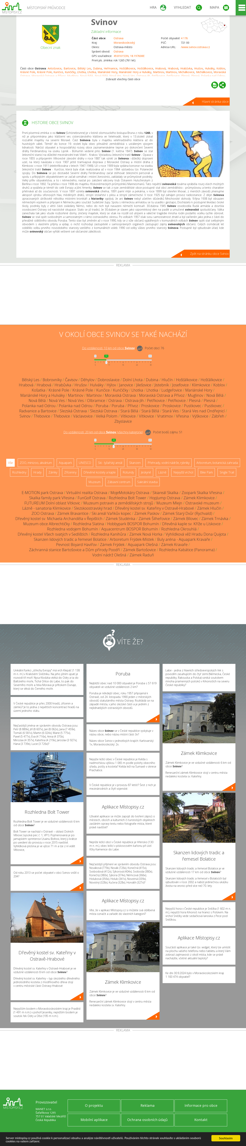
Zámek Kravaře (174, 544)
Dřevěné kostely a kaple (99, 472)
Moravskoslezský (124, 42)
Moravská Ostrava (120, 395)
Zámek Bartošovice (139, 549)
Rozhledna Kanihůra (108, 534)
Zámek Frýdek (112, 544)
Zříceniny (70, 472)
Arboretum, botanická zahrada (217, 463)
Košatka (38, 390)
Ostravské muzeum (202, 503)
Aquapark (65, 463)
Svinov (104, 21)
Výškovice (200, 416)
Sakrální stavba (147, 482)
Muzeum (94, 482)
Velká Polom (106, 416)
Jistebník (162, 385)
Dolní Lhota (133, 379)
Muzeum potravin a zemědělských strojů (118, 503)
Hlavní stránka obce (215, 101)
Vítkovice (128, 416)
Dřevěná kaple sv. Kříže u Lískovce (191, 523)
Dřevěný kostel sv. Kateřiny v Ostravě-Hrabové (154, 508)
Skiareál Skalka (165, 492)
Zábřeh (218, 416)
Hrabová (160, 68)
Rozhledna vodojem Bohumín (72, 529)
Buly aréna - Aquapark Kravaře (183, 539)
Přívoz (133, 405)
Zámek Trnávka (214, 518)
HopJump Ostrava (165, 497)
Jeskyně (146, 472)
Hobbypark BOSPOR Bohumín (133, 523)
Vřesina (182, 416)
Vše (10, 463)
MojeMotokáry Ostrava (130, 492)
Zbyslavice (123, 421)
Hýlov (111, 385)
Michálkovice (186, 72)
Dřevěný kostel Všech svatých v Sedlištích (53, 534)
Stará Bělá (129, 410)
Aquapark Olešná (143, 544)
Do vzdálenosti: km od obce (108, 348)
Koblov (220, 68)
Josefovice (180, 385)
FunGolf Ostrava (92, 497)
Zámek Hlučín (209, 508)
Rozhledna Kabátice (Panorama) (187, 549)
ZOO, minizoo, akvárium (36, 463)
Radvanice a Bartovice (38, 410)
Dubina (97, 68)
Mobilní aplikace (94, 1119)
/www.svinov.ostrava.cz (195, 47)
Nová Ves (57, 400)
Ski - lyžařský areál (110, 463)
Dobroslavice (109, 379)
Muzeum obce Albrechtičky (46, 523)
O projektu (94, 1105)
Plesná (194, 400)
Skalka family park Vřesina (51, 497)
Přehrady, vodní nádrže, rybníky (168, 463)
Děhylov (87, 379)
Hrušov (198, 68)
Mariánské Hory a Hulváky (135, 72)
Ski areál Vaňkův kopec (111, 513)
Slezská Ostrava (73, 410)
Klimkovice (201, 385)
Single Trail (227, 472)
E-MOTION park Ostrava (42, 492)
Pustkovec (192, 405)
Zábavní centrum (118, 482)
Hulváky (209, 68)
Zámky (52, 472)
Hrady (37, 472)
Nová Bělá (215, 395)
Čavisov (71, 379)
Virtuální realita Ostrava (86, 492)
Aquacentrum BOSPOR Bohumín (129, 529)
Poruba (102, 405)
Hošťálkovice (127, 68)
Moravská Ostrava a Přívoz (161, 395)
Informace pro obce (200, 1105)
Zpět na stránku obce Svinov (209, 254)
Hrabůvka (186, 68)
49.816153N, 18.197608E (129, 56)
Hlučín (167, 379)
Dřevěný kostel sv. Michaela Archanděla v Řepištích (58, 518)
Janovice (126, 385)
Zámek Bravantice (72, 513)
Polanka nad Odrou (39, 405)
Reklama (147, 1105)
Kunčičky (70, 72)
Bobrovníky (52, 379)
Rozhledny (19, 472)
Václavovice (83, 416)
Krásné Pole (27, 72)
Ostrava (118, 38)
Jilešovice (143, 385)
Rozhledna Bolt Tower (127, 497)
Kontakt (201, 1119)
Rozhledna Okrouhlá (179, 529)
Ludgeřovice (171, 390)
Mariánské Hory (107, 72)
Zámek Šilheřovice (154, 518)
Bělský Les (84, 68)
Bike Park (206, 472)
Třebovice (42, 416)
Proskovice (150, 405)
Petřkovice (156, 400)
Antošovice (55, 68)
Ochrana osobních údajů (147, 1119)
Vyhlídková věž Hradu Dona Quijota (196, 534)
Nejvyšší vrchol (183, 472)
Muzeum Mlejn (169, 503)
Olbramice (96, 400)
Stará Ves (170, 410)
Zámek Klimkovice (199, 497)
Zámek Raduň (142, 555)
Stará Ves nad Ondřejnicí (203, 410)
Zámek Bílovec (185, 518)
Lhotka (81, 72)
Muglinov (195, 395)
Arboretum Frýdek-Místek (132, 539)
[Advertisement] (123, 296)
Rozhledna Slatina (88, 523)
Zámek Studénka (120, 518)
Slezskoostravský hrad (93, 508)
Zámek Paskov (146, 513)
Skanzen (135, 463)
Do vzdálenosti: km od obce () (103, 432)
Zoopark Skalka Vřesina (202, 492)
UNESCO (85, 463)
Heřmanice (110, 68)
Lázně (162, 472)
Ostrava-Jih (134, 400)
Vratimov (165, 416)
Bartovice (70, 68)
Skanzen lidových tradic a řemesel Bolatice (70, 539)
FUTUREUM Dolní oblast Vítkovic (52, 503)
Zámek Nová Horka (145, 534)
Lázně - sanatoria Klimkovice (46, 508)
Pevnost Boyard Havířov (76, 544)
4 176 (184, 38)
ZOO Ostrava (43, 513)
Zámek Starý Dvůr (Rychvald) (187, 513)
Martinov (158, 72)
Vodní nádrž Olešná (109, 555)
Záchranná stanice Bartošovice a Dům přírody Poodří (74, 549)
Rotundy (128, 472)
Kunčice (58, 72)
